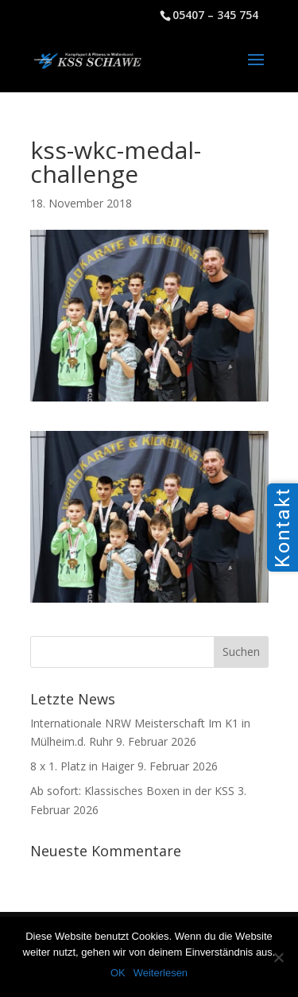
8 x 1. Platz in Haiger (82, 766)
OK (118, 973)
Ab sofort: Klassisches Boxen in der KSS (132, 790)
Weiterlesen (161, 973)
